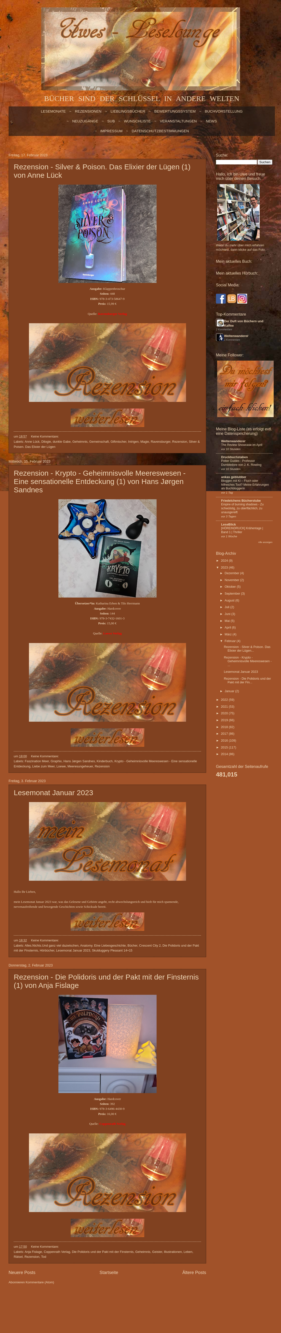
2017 (225, 733)
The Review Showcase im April (241, 445)
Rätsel (18, 1257)
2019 (225, 720)
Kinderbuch (105, 761)
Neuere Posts (22, 1272)
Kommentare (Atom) (40, 1282)
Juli (227, 607)
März (228, 634)
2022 (225, 700)
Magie (144, 441)
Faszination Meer (37, 761)
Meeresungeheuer (80, 766)
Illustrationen (173, 1252)
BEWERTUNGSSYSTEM (175, 111)
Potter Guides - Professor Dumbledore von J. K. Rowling (241, 463)
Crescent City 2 (150, 945)
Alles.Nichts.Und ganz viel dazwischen (52, 945)
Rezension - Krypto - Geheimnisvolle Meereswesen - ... (248, 661)
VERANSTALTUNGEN (178, 121)
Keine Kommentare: (45, 436)
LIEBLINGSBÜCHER (127, 111)
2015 (225, 747)
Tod (43, 1257)
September (233, 593)
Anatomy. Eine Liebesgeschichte (103, 945)
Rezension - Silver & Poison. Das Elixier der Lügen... (247, 648)
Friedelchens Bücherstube (241, 500)
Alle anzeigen (265, 542)
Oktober (231, 586)
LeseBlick (228, 524)
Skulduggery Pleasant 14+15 (112, 950)
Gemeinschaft (99, 441)
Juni (228, 614)
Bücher (132, 945)
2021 (225, 706)
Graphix (56, 761)
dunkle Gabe (62, 441)
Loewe (61, 766)
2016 (225, 740)
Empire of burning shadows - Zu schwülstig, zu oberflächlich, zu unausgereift (242, 508)
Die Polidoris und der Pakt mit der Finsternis (103, 1252)
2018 (225, 727)
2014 (225, 754)
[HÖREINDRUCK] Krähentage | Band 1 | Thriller (242, 530)
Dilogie (46, 441)
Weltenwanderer (236, 336)
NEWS (211, 121)
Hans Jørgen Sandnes (79, 761)
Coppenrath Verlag (57, 1252)
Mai (227, 621)
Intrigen (133, 441)
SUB (111, 121)
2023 (225, 567)
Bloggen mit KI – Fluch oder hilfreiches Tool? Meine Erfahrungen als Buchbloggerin (245, 484)
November (232, 580)
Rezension (179, 441)
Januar (230, 691)
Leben (188, 1252)
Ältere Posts (194, 1272)
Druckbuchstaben (234, 457)
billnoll (137, 1301)
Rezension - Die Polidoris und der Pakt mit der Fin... (247, 680)
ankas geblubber (233, 477)
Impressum (111, 131)
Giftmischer (118, 441)
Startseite (108, 1272)
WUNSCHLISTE (137, 121)
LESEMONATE (53, 111)
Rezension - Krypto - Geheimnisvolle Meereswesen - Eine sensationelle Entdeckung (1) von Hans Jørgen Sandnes (100, 481)
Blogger (166, 1301)
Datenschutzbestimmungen (160, 131)
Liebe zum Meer (43, 766)
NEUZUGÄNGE (85, 121)
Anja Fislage (33, 1252)
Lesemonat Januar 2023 (53, 793)
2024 (225, 560)
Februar (231, 641)
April (228, 627)
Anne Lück (32, 441)
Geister (157, 1252)
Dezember (232, 573)
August (230, 600)
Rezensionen (88, 111)
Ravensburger (160, 441)
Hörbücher (47, 950)
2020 (225, 713)
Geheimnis (80, 441)
